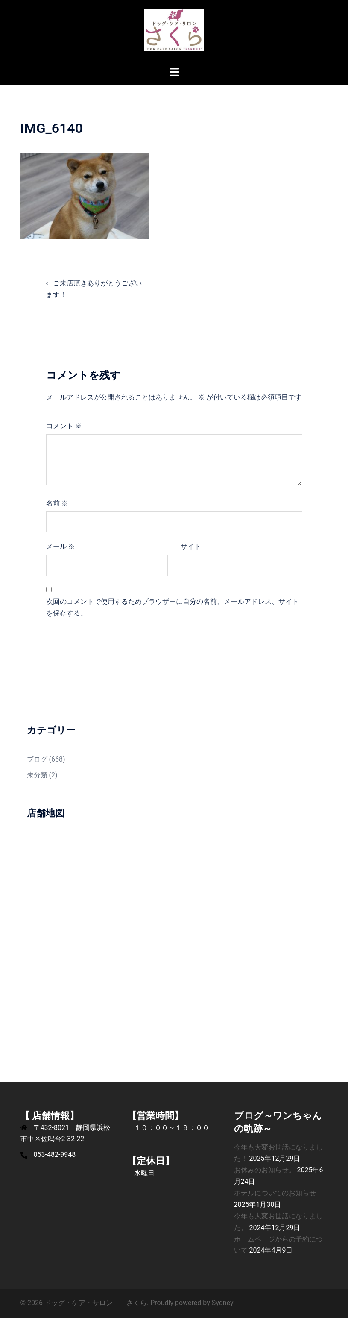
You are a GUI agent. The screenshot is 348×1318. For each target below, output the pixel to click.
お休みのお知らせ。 (264, 1170)
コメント (64, 426)
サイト (191, 546)
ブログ (37, 759)
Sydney (223, 1303)
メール (60, 546)
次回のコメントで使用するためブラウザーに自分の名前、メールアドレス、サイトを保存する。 (172, 607)
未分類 (37, 775)
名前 (57, 503)
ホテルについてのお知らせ (275, 1193)
